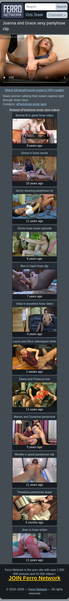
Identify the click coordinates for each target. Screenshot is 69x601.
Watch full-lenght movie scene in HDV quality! (34, 90)
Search (61, 6)
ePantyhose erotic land (31, 104)
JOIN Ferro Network (35, 578)
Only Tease (34, 14)
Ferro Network (38, 589)
